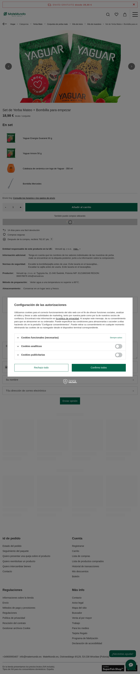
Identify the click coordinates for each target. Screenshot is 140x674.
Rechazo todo (41, 367)
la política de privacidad (67, 318)
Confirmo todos (99, 367)
